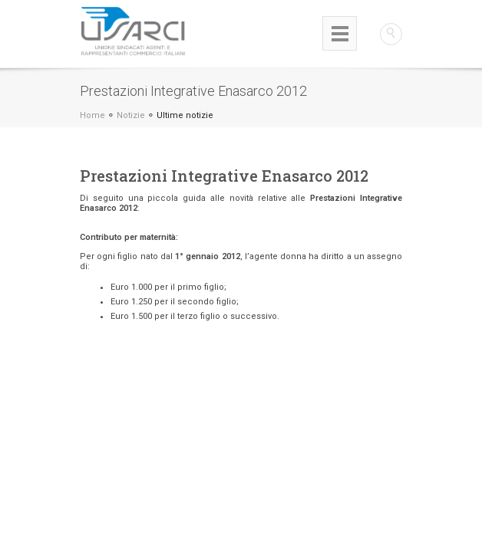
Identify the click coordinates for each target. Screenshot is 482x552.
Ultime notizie (185, 115)
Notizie (131, 115)
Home (92, 115)
